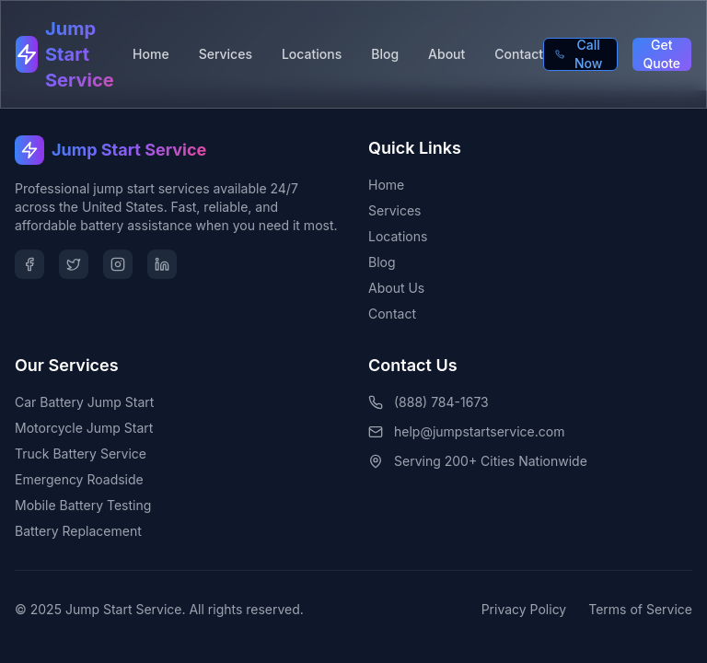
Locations (312, 54)
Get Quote (662, 54)
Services (225, 54)
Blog (385, 54)
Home (151, 54)
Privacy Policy (524, 609)
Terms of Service (640, 609)
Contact (518, 54)
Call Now (578, 54)
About (446, 54)
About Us (396, 288)
